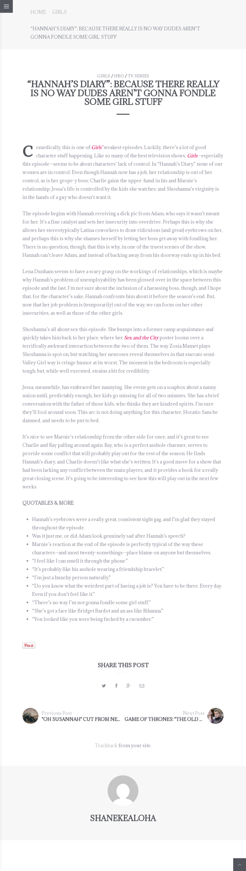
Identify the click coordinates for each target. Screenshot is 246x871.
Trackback (106, 745)
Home (38, 12)
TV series (138, 75)
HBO (119, 75)
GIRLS (59, 12)
